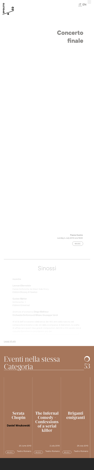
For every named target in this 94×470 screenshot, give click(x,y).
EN (84, 4)
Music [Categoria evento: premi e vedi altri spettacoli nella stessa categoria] (77, 245)
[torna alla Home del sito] (11, 9)
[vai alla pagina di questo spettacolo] (18, 392)
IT (80, 4)
